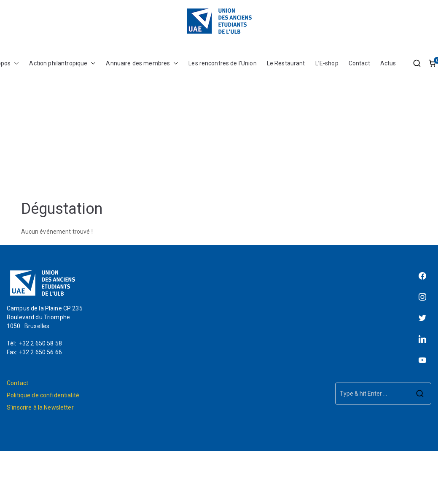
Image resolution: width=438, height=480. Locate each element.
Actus (388, 63)
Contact (359, 63)
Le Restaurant (286, 63)
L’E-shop (327, 63)
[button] (15, 63)
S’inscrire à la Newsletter (40, 407)
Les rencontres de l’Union (222, 63)
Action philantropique (62, 63)
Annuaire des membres (142, 63)
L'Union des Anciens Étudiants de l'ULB (243, 465)
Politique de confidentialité (43, 395)
